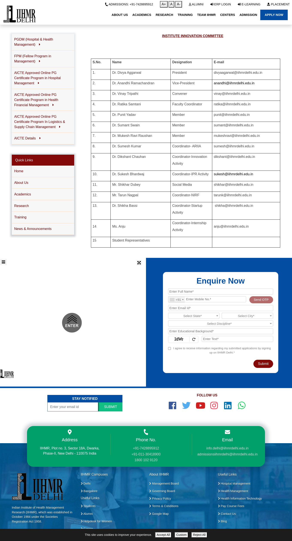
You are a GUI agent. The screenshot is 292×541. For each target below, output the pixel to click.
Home (18, 171)
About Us (21, 182)
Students (88, 506)
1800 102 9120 (146, 460)
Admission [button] (248, 15)
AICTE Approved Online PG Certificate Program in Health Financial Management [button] (36, 100)
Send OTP (261, 299)
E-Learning (249, 4)
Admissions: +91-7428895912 (129, 4)
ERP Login (220, 4)
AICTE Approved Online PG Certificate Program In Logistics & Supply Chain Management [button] (39, 122)
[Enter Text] (237, 339)
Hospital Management (234, 483)
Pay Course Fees (231, 506)
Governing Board (162, 491)
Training (20, 217)
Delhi (85, 483)
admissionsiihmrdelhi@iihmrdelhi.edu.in (227, 454)
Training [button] (185, 15)
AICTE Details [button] (27, 138)
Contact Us (227, 513)
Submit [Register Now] (263, 364)
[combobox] (176, 299)
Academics (22, 194)
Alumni (196, 4)
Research (21, 206)
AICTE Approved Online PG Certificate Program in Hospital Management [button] (37, 78)
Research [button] (164, 15)
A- (178, 4)
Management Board (164, 483)
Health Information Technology (240, 498)
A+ (164, 4)
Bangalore (89, 491)
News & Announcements (32, 229)
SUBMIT (110, 407)
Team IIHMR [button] (206, 15)
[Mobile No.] (207, 299)
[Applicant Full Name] (220, 292)
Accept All (163, 534)
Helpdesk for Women (96, 521)
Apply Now (274, 15)
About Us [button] (119, 15)
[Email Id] (220, 308)
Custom (181, 534)
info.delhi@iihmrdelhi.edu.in (227, 448)
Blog (222, 521)
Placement (278, 4)
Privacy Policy (160, 498)
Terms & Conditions (163, 506)
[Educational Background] (220, 331)
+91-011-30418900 (146, 454)
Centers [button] (227, 15)
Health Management (233, 491)
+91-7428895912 (146, 448)
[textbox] (193, 316)
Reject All (199, 534)
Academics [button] (141, 15)
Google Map (159, 513)
